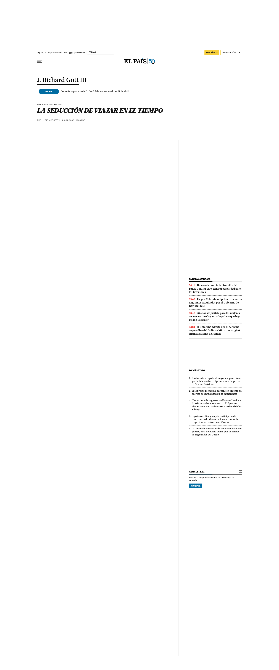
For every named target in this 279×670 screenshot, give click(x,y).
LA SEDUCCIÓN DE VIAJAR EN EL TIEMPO (100, 110)
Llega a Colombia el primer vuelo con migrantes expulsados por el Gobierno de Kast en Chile (215, 303)
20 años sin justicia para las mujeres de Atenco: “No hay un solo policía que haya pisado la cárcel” (215, 316)
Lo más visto (197, 370)
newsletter (197, 471)
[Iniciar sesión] (231, 52)
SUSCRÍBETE (212, 52)
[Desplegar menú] (40, 61)
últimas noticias (200, 278)
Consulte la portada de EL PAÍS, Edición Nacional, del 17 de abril (94, 91)
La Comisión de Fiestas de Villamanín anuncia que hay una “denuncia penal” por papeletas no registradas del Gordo (217, 431)
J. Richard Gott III (62, 80)
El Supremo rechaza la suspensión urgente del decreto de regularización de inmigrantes (217, 392)
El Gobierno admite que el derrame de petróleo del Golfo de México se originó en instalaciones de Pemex (214, 330)
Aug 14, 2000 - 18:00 (73, 120)
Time (39, 120)
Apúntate (196, 486)
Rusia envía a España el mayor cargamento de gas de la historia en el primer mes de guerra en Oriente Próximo (217, 381)
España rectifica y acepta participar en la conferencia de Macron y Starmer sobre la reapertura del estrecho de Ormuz (215, 419)
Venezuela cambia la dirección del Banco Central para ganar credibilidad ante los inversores (215, 289)
